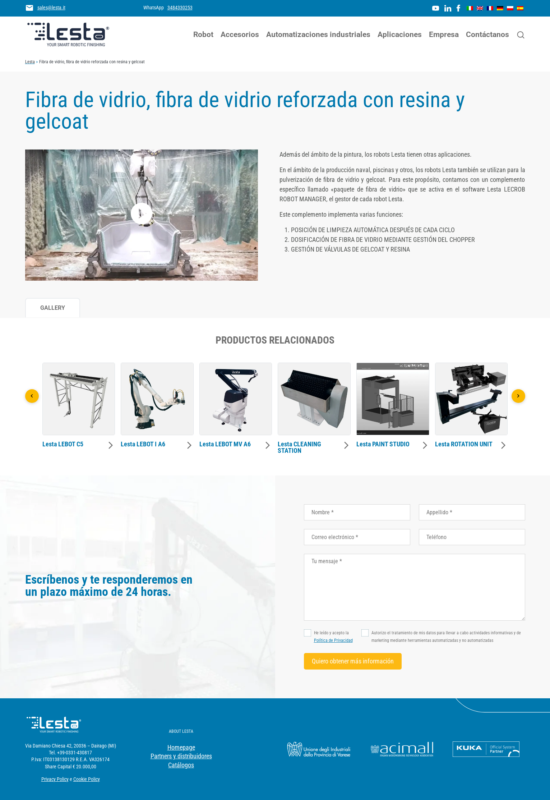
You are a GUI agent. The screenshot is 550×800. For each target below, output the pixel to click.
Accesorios (240, 34)
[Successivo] (518, 396)
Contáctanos (487, 34)
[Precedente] (32, 396)
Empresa (444, 34)
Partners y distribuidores (181, 756)
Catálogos (181, 765)
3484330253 (180, 7)
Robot (203, 34)
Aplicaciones (400, 34)
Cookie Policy (86, 779)
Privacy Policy (55, 779)
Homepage (181, 747)
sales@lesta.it (51, 7)
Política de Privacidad (333, 640)
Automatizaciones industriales (318, 34)
